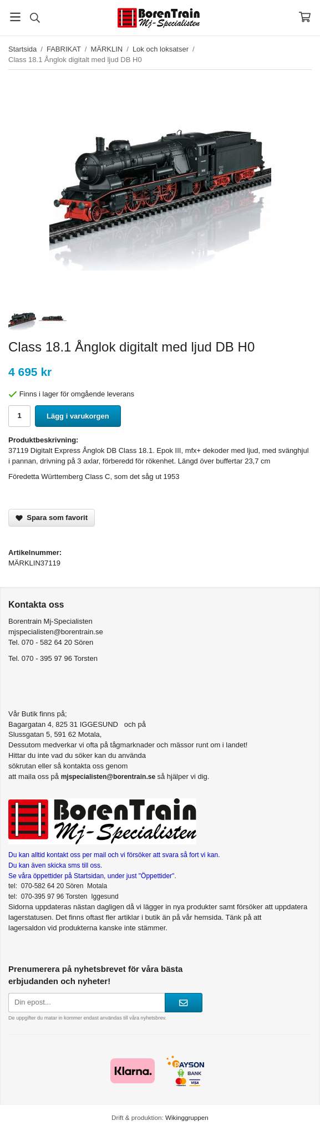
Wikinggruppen (187, 1117)
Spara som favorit (52, 517)
